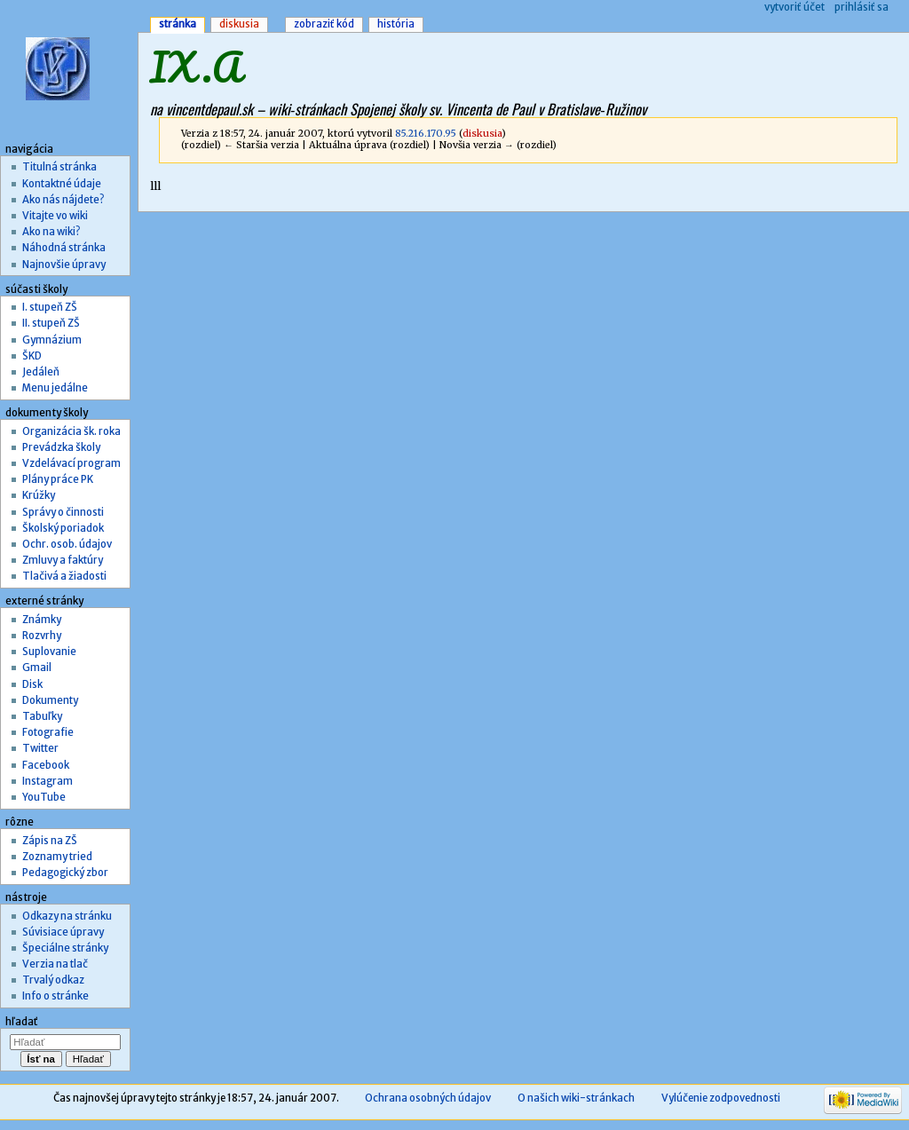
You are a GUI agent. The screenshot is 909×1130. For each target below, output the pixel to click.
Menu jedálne (55, 388)
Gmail (36, 667)
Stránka (177, 24)
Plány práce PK (57, 479)
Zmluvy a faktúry (62, 560)
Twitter (40, 748)
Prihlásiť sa (861, 7)
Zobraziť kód (324, 24)
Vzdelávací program (71, 463)
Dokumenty (50, 700)
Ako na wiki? (51, 231)
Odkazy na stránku (67, 916)
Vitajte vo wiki (55, 215)
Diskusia (239, 24)
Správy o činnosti (63, 512)
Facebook (45, 765)
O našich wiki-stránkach (576, 1098)
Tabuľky (42, 716)
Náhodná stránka (64, 247)
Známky (41, 619)
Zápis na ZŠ (49, 840)
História (396, 24)
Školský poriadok (63, 528)
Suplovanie (49, 651)
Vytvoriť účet (794, 7)
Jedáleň (40, 372)
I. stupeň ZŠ (49, 307)
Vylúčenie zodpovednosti (720, 1098)
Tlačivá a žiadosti (64, 576)
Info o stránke (55, 996)
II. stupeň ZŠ (51, 323)
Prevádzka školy (61, 447)
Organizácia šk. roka (71, 431)
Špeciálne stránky (65, 948)
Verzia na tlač (55, 964)
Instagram (47, 781)
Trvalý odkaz (53, 980)
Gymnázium (52, 340)
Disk (32, 684)
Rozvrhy (41, 635)
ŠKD (32, 356)
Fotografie (48, 732)
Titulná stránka (59, 167)
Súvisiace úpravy (63, 932)
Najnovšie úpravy (64, 264)
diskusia (482, 133)
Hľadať (21, 1021)
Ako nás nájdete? (63, 200)
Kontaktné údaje (61, 184)
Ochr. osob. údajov (67, 544)
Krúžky (38, 495)
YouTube (44, 797)
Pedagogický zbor (65, 872)
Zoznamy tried (57, 856)
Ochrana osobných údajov (428, 1098)
